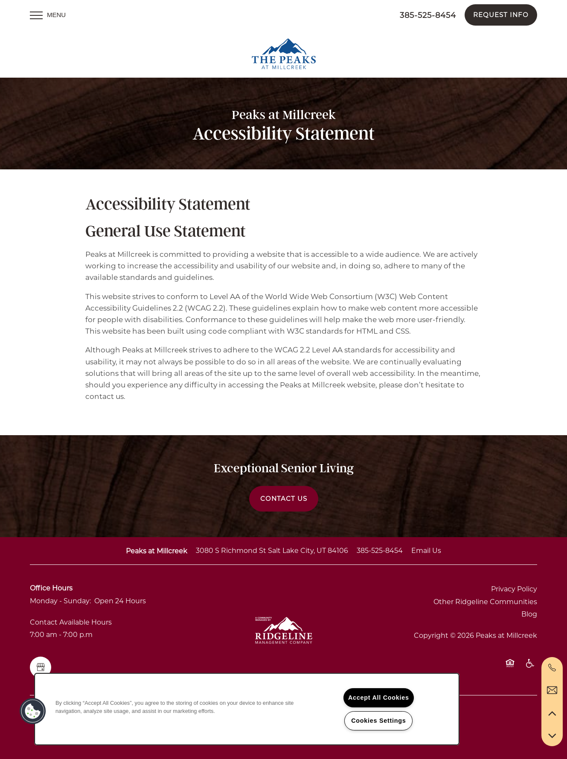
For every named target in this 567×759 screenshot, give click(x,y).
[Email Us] (552, 690)
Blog (529, 614)
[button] (501, 15)
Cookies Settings (378, 720)
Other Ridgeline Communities (485, 602)
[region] (246, 709)
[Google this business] (40, 667)
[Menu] (48, 15)
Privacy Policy (514, 589)
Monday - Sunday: (60, 601)
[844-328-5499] (552, 667)
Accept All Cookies (378, 697)
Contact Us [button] (283, 498)
